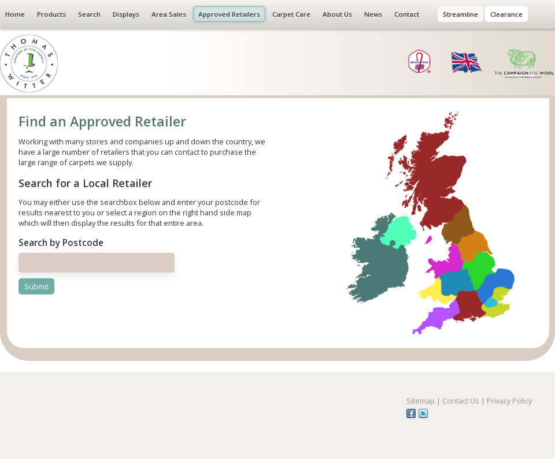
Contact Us (460, 400)
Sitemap (420, 400)
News (373, 14)
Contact (406, 14)
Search (89, 14)
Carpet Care (291, 14)
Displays (126, 14)
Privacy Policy (509, 400)
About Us (337, 14)
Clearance (506, 14)
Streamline (460, 14)
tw (423, 413)
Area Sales (168, 14)
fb (411, 413)
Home (15, 14)
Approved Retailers (229, 14)
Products (51, 14)
